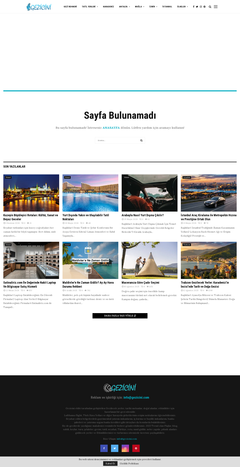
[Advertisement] (120, 63)
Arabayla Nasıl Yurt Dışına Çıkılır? (143, 215)
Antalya (123, 6)
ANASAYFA (111, 128)
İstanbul (167, 6)
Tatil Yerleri (89, 6)
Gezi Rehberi (70, 6)
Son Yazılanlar (14, 166)
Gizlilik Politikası (129, 463)
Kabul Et (110, 463)
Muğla (138, 6)
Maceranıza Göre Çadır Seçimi (140, 282)
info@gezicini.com (136, 397)
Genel (8, 177)
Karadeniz (108, 6)
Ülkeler (181, 6)
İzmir (152, 6)
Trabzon (186, 245)
